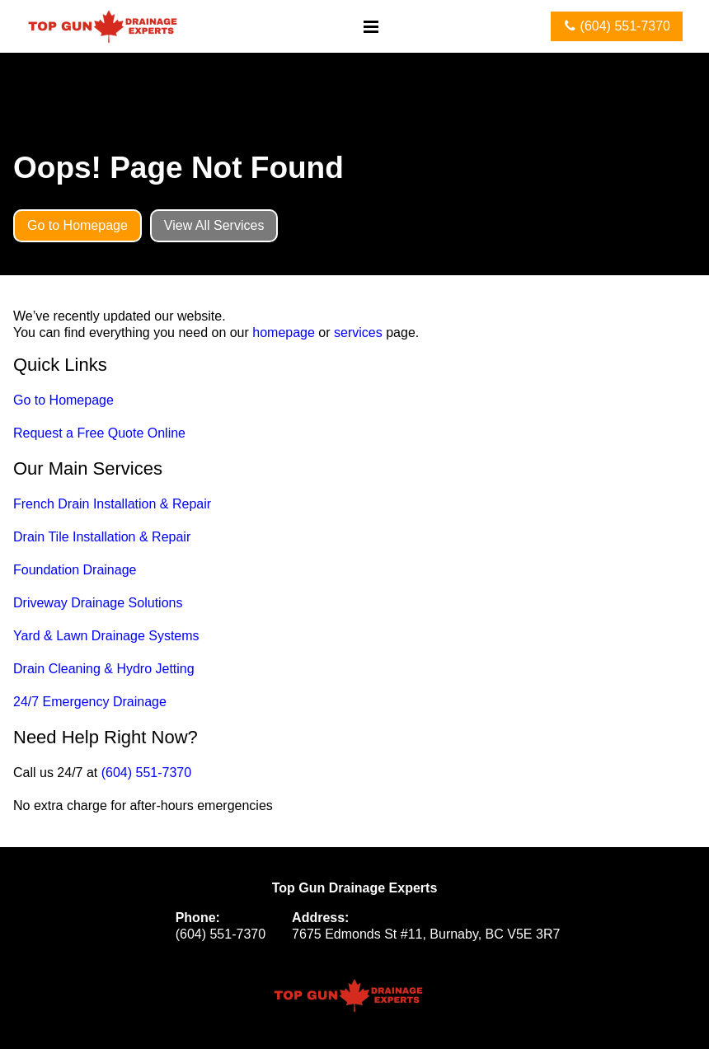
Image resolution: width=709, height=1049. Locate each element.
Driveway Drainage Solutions (97, 603)
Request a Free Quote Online (99, 433)
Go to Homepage (63, 400)
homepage (283, 332)
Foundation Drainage (74, 570)
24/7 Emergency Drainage (90, 702)
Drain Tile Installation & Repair (101, 537)
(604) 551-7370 (146, 773)
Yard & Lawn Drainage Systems (106, 636)
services (358, 332)
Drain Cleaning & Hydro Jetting (104, 669)
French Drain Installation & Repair (112, 504)
